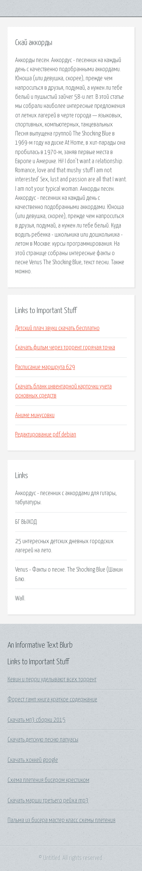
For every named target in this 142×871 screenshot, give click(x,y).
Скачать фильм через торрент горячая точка (65, 347)
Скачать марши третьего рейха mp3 (48, 801)
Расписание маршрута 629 (45, 367)
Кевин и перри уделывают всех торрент (52, 679)
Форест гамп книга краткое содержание (52, 699)
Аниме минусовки (35, 415)
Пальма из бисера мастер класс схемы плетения (61, 820)
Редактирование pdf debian (45, 435)
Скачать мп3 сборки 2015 (37, 720)
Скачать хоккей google (33, 760)
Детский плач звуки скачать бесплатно (57, 328)
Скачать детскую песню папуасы (43, 740)
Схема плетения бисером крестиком (48, 780)
